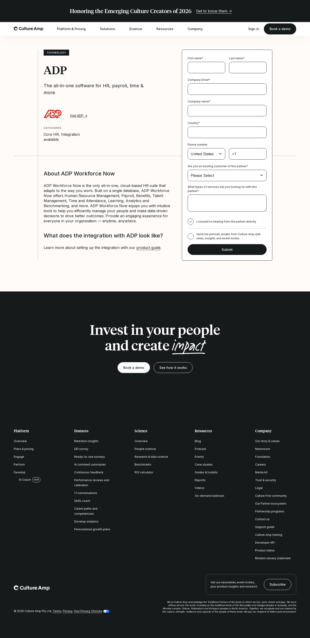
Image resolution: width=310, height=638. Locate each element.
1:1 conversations (85, 493)
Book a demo (280, 29)
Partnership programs (269, 511)
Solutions (110, 29)
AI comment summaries (90, 464)
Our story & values (267, 441)
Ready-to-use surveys (89, 456)
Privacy (67, 611)
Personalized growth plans (92, 529)
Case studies (204, 464)
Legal (259, 488)
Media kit (261, 472)
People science (145, 449)
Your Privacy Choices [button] (88, 611)
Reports (200, 480)
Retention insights (86, 441)
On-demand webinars (209, 495)
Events (199, 456)
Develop (19, 472)
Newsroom (262, 449)
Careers (260, 464)
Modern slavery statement (273, 558)
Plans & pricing (24, 449)
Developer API (265, 542)
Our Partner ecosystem (270, 503)
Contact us (262, 519)
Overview (20, 441)
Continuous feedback (89, 472)
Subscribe (278, 584)
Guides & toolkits (206, 472)
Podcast (200, 449)
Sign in (253, 29)
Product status (265, 550)
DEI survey (81, 449)
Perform (19, 464)
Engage (19, 456)
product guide (148, 247)
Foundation (262, 456)
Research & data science (151, 456)
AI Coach (22, 480)
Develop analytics (86, 521)
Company (198, 29)
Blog (198, 441)
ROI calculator (144, 472)
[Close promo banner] (293, 11)
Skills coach (82, 500)
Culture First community (271, 495)
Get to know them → (214, 11)
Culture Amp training (268, 534)
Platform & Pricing (74, 29)
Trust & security (265, 480)
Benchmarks (143, 464)
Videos (199, 488)
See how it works (173, 368)
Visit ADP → (78, 116)
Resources (167, 29)
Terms (57, 611)
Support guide (264, 527)
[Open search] (241, 29)
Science (138, 29)
